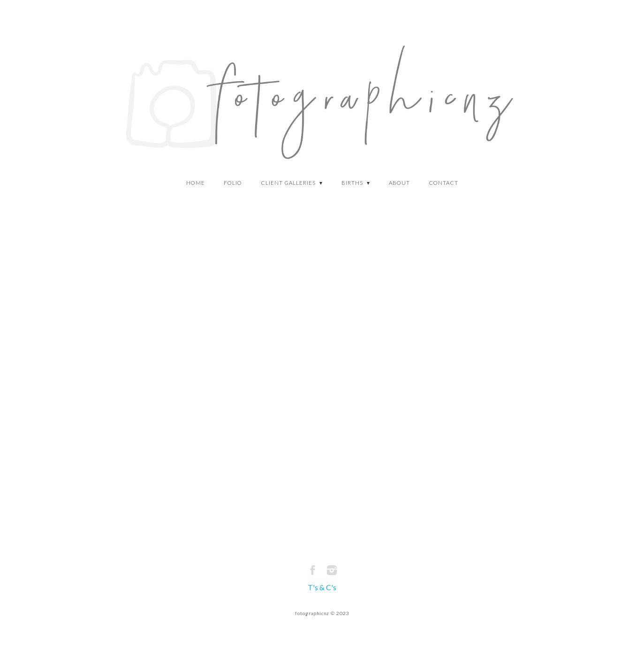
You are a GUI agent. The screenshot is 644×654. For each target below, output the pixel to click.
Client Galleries (289, 183)
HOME (195, 183)
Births (352, 183)
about (399, 183)
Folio (233, 183)
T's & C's (322, 587)
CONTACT (443, 183)
